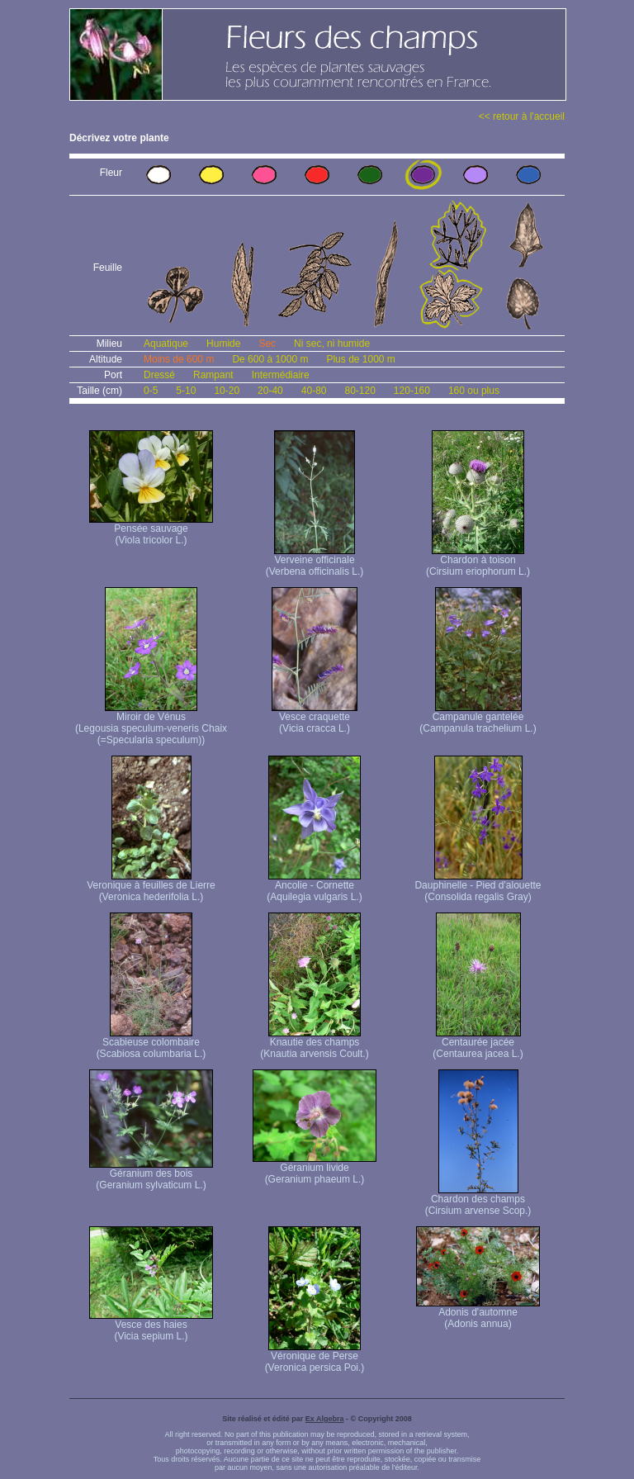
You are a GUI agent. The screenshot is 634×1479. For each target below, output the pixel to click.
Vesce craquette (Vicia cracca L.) (314, 718)
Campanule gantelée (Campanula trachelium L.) (477, 718)
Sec (267, 343)
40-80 (314, 390)
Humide (223, 343)
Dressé (159, 375)
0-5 (151, 390)
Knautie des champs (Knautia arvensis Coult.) (314, 1043)
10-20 (226, 390)
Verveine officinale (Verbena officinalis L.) (315, 561)
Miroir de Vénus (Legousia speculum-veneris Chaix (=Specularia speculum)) (151, 724)
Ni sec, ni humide (332, 343)
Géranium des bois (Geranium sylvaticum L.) (151, 1175)
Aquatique (166, 343)
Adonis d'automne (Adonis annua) (478, 1313)
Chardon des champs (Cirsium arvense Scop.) (478, 1200)
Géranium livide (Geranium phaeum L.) (314, 1169)
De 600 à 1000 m (270, 359)
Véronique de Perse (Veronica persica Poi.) (315, 1357)
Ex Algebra (324, 1419)
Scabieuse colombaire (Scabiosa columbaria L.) (151, 1043)
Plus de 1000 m (360, 359)
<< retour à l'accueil (522, 116)
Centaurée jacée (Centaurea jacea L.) (478, 1043)
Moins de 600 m (179, 359)
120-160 (412, 390)
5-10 (186, 390)
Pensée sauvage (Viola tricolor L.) (151, 530)
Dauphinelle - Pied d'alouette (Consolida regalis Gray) (477, 886)
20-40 (270, 390)
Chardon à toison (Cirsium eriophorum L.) (478, 561)
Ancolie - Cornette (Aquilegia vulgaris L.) (314, 886)
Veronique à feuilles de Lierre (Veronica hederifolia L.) (151, 886)
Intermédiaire (281, 375)
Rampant (213, 375)
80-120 (359, 390)
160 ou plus (473, 390)
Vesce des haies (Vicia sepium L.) (151, 1326)
